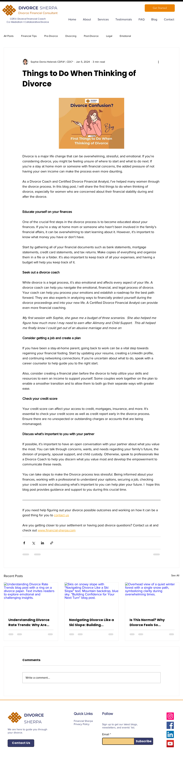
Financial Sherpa (83, 720)
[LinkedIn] (170, 734)
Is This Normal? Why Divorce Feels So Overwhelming (147, 622)
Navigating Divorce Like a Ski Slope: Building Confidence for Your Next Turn (91, 622)
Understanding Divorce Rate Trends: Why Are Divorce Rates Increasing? (28, 622)
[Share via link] (51, 543)
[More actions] (158, 61)
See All (175, 575)
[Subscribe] (143, 741)
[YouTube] (170, 743)
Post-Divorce (91, 35)
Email (105, 734)
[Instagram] (170, 716)
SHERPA (48, 7)
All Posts (9, 35)
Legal (109, 35)
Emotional (125, 35)
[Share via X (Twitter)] (33, 543)
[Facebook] (170, 725)
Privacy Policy (81, 724)
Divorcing (70, 35)
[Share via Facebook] (24, 543)
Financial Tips (29, 35)
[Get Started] (160, 8)
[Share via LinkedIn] (42, 543)
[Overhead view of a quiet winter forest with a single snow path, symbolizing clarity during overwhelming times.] (152, 597)
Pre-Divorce (51, 35)
